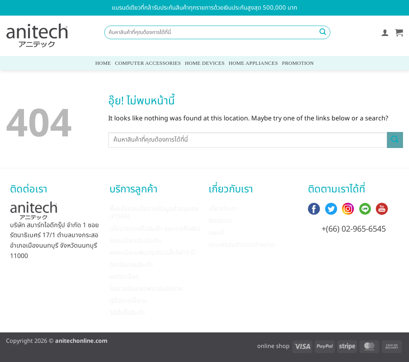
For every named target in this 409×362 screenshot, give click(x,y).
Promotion (298, 63)
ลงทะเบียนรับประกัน (135, 241)
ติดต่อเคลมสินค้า (131, 265)
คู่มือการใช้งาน (128, 301)
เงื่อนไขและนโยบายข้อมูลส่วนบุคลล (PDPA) (154, 213)
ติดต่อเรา (220, 221)
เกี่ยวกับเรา (223, 209)
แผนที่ (216, 233)
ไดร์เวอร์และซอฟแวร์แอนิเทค (146, 289)
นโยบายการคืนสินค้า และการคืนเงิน (155, 229)
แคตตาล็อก (124, 277)
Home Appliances (253, 63)
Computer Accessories (148, 63)
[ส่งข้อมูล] (323, 32)
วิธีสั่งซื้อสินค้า (127, 313)
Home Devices (205, 63)
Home (103, 63)
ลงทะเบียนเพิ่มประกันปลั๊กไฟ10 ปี (152, 253)
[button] (385, 32)
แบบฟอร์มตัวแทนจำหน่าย (241, 245)
